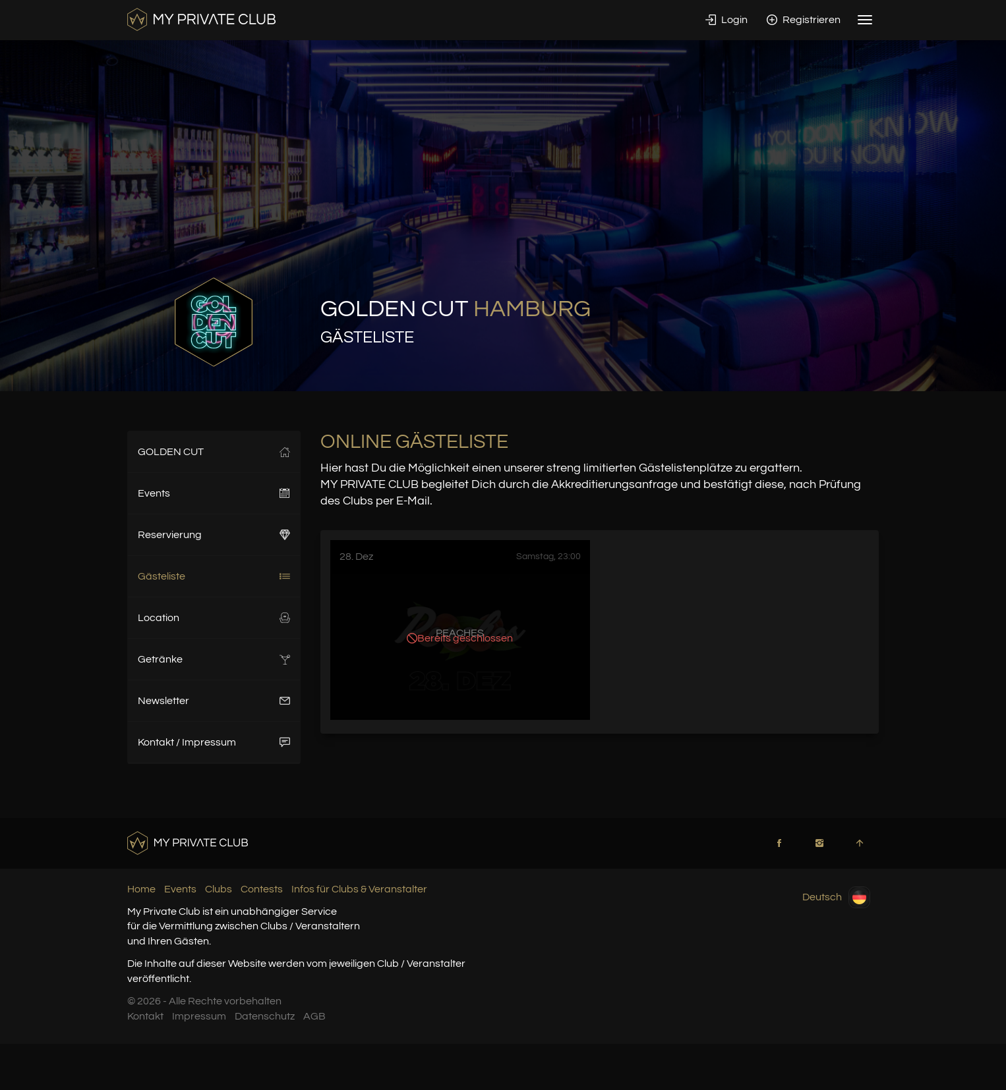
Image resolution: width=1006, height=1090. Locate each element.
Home (141, 889)
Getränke (214, 659)
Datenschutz (265, 1016)
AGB (314, 1016)
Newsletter (214, 701)
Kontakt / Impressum (214, 742)
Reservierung (214, 535)
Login (726, 19)
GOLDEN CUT (214, 452)
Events (214, 493)
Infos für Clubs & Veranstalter (359, 889)
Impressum (199, 1016)
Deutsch (836, 897)
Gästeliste (214, 576)
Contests (262, 889)
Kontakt (145, 1016)
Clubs (218, 889)
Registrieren (804, 19)
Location (214, 618)
